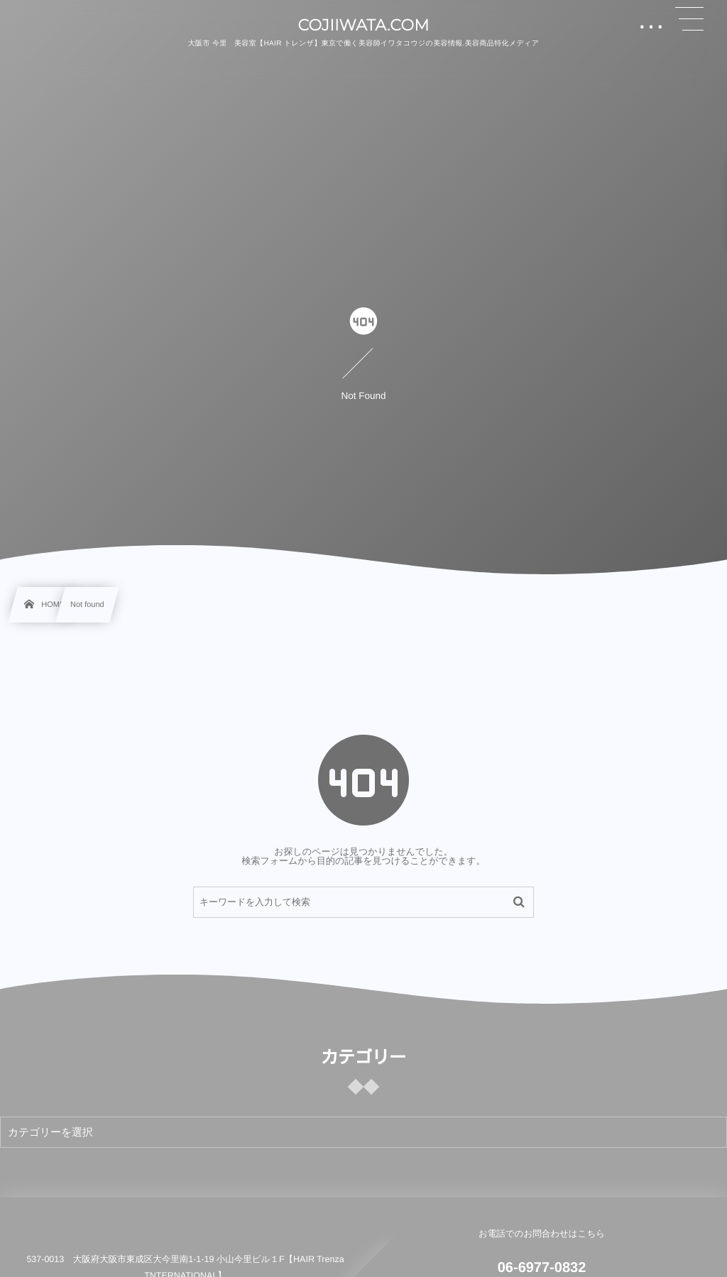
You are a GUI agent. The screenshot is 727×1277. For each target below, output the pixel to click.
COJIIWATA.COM (363, 25)
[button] (689, 19)
